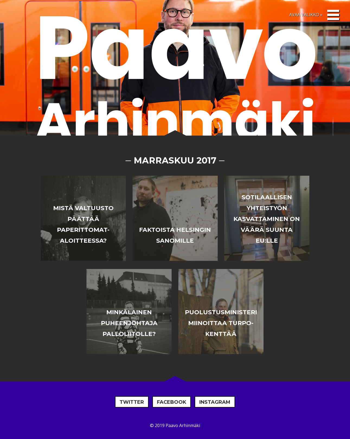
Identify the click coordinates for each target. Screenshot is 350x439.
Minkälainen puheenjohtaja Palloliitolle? (129, 323)
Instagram (214, 402)
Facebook (171, 402)
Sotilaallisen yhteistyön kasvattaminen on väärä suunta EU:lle (266, 219)
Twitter (132, 402)
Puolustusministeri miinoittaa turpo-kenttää (221, 323)
